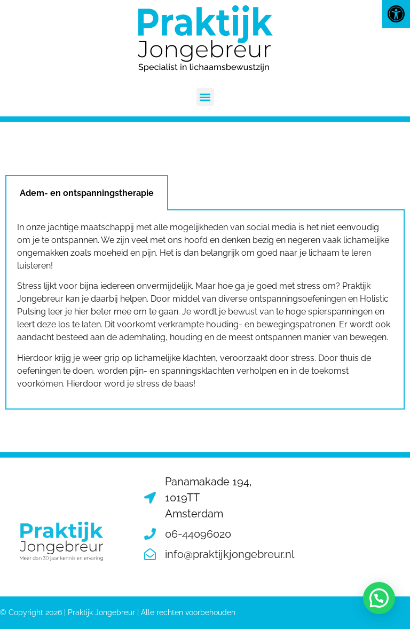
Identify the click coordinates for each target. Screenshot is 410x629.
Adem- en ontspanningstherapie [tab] (87, 193)
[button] (396, 14)
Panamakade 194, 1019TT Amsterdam (208, 497)
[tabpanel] (205, 310)
